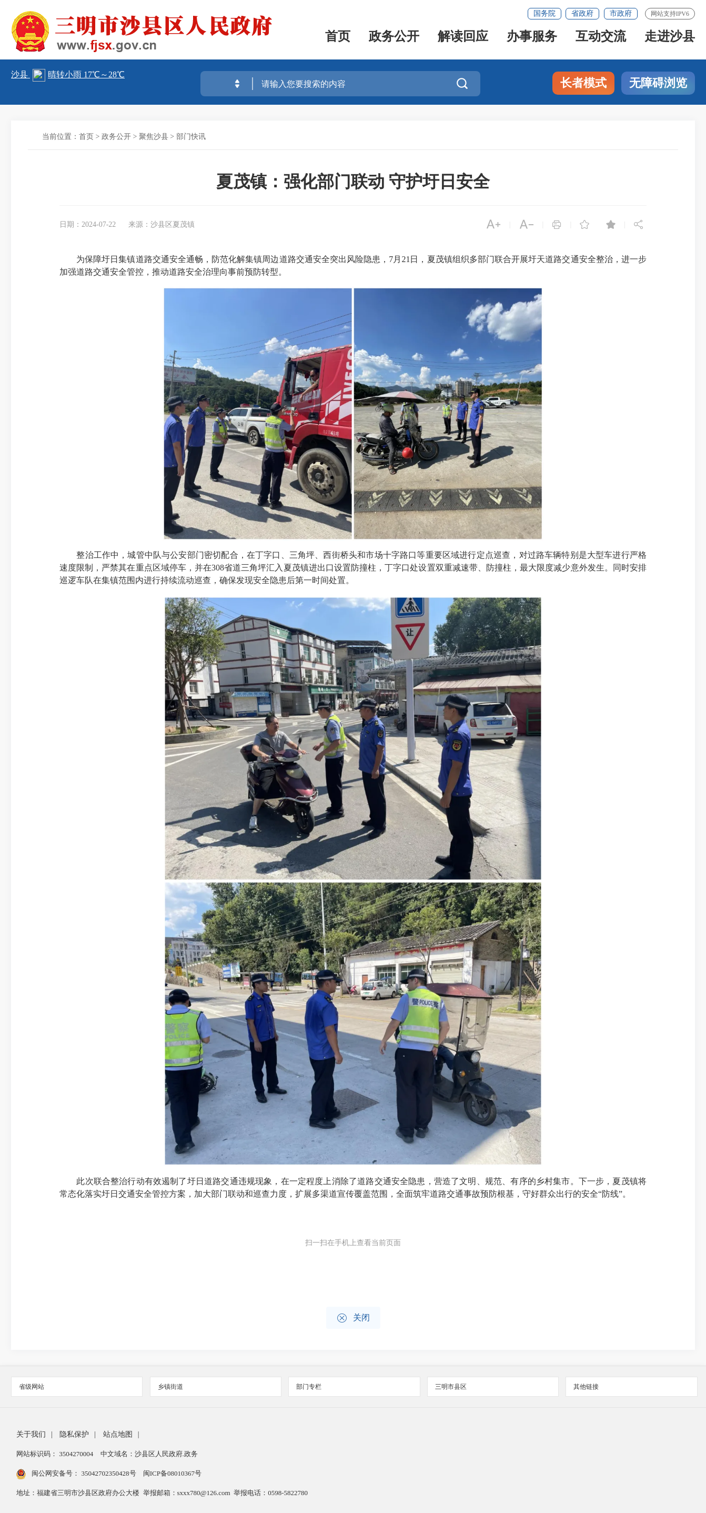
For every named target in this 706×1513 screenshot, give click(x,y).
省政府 (582, 13)
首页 (337, 39)
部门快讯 (191, 137)
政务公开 (394, 39)
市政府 (621, 13)
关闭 (353, 1318)
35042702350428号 (108, 1473)
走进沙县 (669, 39)
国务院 (544, 13)
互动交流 (601, 39)
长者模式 (583, 82)
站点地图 (118, 1434)
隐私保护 (74, 1434)
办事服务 (532, 39)
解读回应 (463, 39)
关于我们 (31, 1434)
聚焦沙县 (153, 137)
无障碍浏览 (658, 82)
